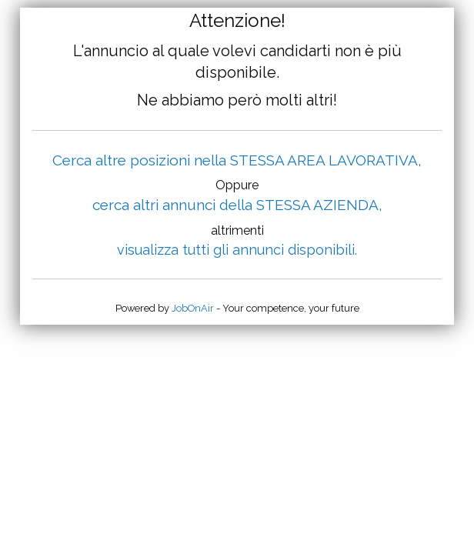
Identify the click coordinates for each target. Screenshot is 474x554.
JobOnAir (193, 308)
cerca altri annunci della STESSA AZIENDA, (237, 204)
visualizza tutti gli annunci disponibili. (237, 250)
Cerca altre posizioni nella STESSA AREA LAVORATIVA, (237, 160)
